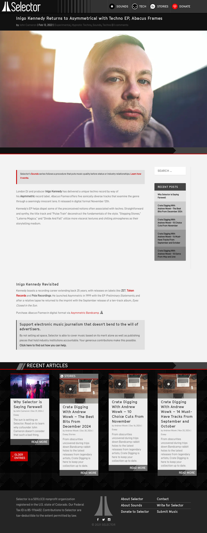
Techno (107, 24)
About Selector (132, 499)
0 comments (120, 24)
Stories (162, 6)
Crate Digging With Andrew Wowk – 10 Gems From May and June (169, 254)
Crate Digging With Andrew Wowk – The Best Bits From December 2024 (170, 208)
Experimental (63, 24)
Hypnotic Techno (82, 24)
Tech (142, 6)
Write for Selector (170, 505)
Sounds (122, 6)
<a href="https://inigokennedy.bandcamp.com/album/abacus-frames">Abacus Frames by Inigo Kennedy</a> (48, 253)
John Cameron (28, 24)
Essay (16, 415)
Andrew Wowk (72, 430)
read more (39, 442)
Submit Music (167, 512)
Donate (184, 6)
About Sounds (131, 505)
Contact (163, 499)
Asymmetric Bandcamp (85, 312)
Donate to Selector (135, 512)
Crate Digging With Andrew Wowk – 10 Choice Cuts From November (170, 222)
